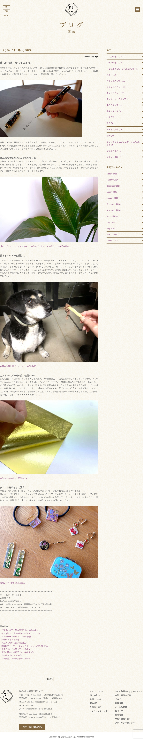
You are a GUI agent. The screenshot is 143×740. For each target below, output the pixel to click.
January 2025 (112, 197)
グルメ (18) (112, 73)
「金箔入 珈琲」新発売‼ (12, 654)
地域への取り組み (123, 717)
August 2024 (112, 215)
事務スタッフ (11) (114, 104)
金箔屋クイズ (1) (114, 149)
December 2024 (114, 203)
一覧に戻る (49, 678)
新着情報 (119, 702)
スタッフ (119, 710)
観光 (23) (111, 134)
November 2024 (114, 209)
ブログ (118, 698)
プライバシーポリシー (125, 721)
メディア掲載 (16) (114, 128)
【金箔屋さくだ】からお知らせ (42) (122, 67)
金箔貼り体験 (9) (114, 156)
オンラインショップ (98, 710)
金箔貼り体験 (96, 706)
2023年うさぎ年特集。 (11, 638)
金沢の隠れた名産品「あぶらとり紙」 (18, 651)
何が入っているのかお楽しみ (14, 641)
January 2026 (112, 178)
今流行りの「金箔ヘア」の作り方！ (17, 648)
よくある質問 (121, 706)
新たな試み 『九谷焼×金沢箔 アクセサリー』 (21, 632)
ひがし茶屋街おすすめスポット (128, 690)
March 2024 (112, 233)
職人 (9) (110, 122)
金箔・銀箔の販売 (123, 694)
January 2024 (112, 239)
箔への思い (95, 694)
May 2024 (111, 227)
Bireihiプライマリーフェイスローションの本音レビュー (25, 645)
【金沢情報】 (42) (114, 61)
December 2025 (114, 185)
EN (6, 11)
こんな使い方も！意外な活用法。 (17, 49)
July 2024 (111, 221)
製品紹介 (94, 702)
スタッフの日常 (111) (116, 80)
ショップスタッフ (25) (116, 85)
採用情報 (119, 714)
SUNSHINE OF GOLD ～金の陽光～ (17, 635)
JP (6, 7)
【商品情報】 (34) (114, 55)
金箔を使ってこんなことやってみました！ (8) (123, 142)
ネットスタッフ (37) (115, 91)
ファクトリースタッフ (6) (118, 98)
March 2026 (112, 172)
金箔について (96, 698)
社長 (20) (111, 116)
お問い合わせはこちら (32, 725)
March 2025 (112, 191)
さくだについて (96, 690)
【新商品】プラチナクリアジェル (16, 657)
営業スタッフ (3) (114, 110)
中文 (6, 15)
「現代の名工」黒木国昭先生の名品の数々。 (21, 629)
